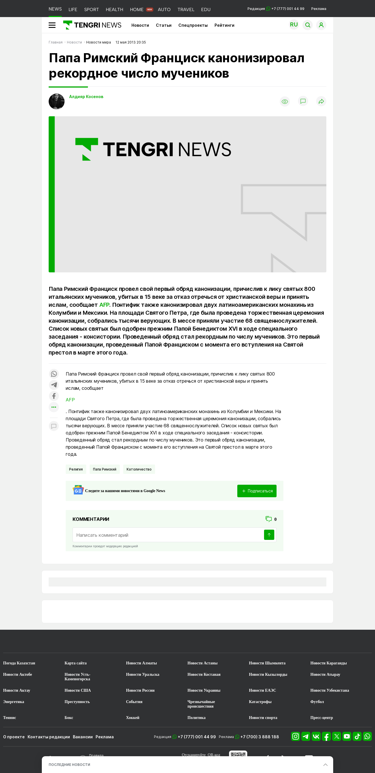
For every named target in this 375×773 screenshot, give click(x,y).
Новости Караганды (328, 663)
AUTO (164, 9)
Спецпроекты (193, 25)
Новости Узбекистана (329, 690)
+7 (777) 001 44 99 (197, 736)
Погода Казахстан (19, 663)
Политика (196, 718)
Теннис (9, 718)
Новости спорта (263, 718)
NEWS (55, 9)
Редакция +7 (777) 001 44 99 (276, 9)
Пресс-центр (321, 718)
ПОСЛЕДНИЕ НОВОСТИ (69, 764)
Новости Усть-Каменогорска (77, 676)
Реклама (318, 9)
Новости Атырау (325, 674)
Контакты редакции (49, 736)
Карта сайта (76, 663)
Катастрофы (260, 702)
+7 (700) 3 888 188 (259, 736)
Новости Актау (16, 690)
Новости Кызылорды (268, 674)
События (134, 702)
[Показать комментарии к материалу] (54, 426)
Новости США (78, 690)
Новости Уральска (142, 674)
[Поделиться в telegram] (54, 385)
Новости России (140, 690)
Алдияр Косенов (86, 96)
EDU (206, 9)
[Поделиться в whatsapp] (54, 374)
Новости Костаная (204, 674)
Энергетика (13, 702)
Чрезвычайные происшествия (201, 704)
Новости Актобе (17, 674)
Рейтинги (224, 25)
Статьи (164, 25)
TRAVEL (186, 9)
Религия (76, 469)
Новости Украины (204, 690)
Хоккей (132, 718)
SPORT (91, 9)
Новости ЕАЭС (262, 690)
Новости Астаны (203, 663)
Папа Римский (104, 469)
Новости (140, 25)
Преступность (77, 702)
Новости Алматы (141, 663)
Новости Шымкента (267, 663)
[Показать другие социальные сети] (54, 407)
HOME (137, 9)
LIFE (73, 9)
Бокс (69, 718)
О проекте (14, 736)
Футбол (317, 702)
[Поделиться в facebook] (54, 396)
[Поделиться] (321, 101)
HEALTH (114, 9)
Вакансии (83, 736)
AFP (104, 304)
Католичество (139, 469)
